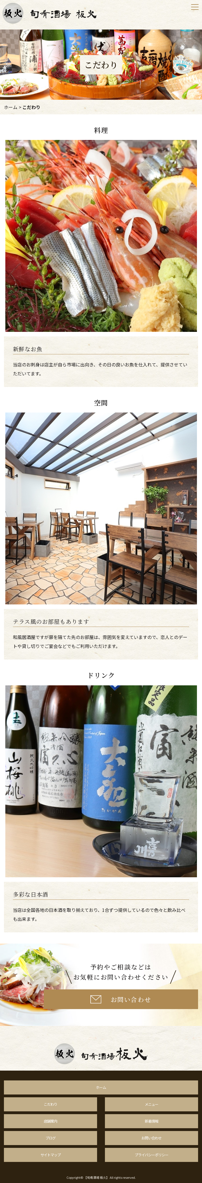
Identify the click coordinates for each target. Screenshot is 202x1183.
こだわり (50, 1104)
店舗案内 (50, 1121)
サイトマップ (50, 1154)
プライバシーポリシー (151, 1154)
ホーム (10, 107)
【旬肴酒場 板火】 (96, 1177)
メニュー (151, 1104)
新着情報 (151, 1121)
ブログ (50, 1138)
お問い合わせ (151, 1138)
